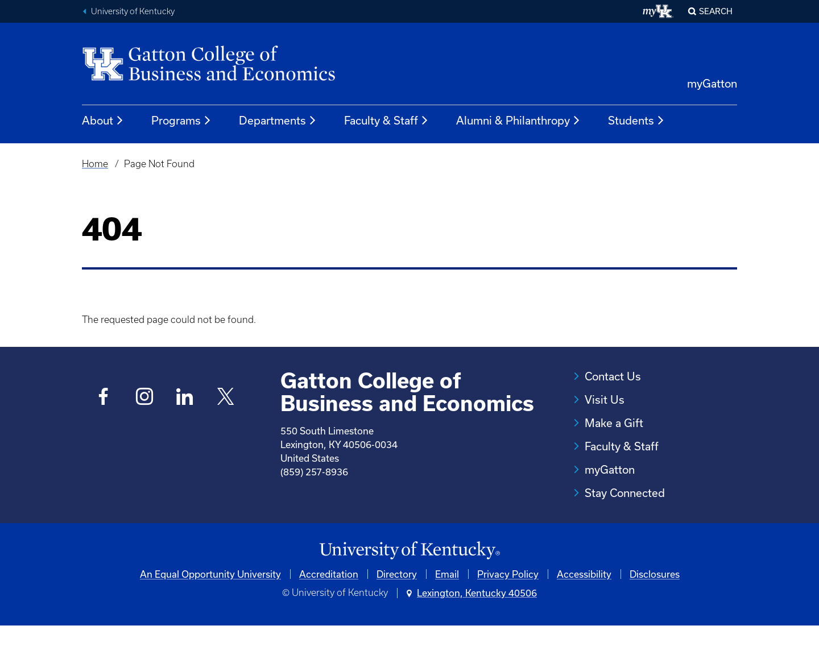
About (103, 120)
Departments (278, 120)
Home (95, 164)
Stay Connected (625, 492)
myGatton (712, 83)
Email (447, 615)
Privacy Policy (508, 615)
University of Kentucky (133, 11)
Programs (181, 120)
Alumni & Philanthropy (518, 120)
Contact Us (613, 376)
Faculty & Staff (386, 120)
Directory (397, 615)
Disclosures (655, 615)
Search (716, 11)
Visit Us (604, 399)
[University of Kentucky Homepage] (409, 591)
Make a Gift (614, 422)
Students (636, 120)
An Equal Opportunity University (210, 615)
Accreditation (328, 615)
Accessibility (584, 615)
